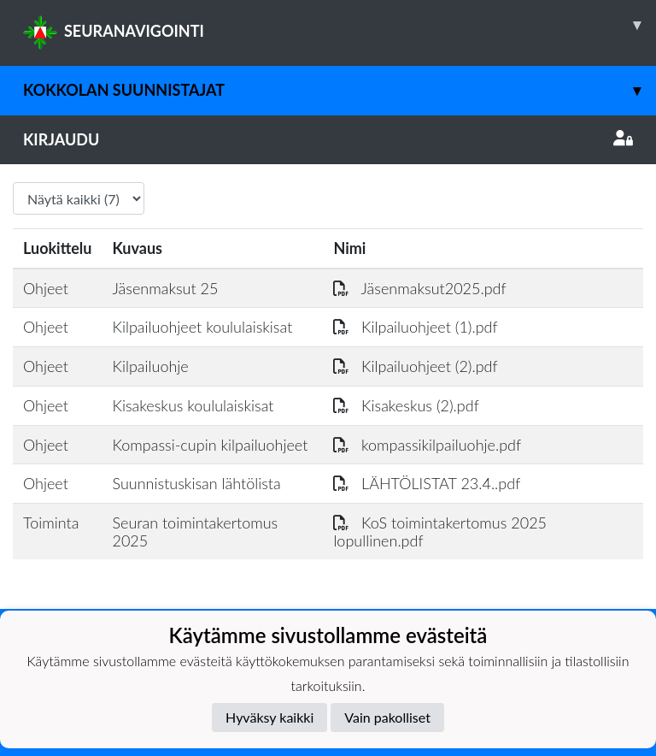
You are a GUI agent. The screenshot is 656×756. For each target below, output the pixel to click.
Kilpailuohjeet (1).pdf (415, 326)
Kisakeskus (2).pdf (405, 405)
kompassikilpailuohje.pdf (427, 444)
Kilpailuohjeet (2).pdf (415, 366)
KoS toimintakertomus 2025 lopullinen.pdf (440, 531)
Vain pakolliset (387, 717)
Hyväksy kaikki (269, 717)
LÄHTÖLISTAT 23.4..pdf (426, 483)
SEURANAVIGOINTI (339, 25)
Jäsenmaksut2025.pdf (419, 288)
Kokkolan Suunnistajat (339, 90)
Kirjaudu (328, 139)
